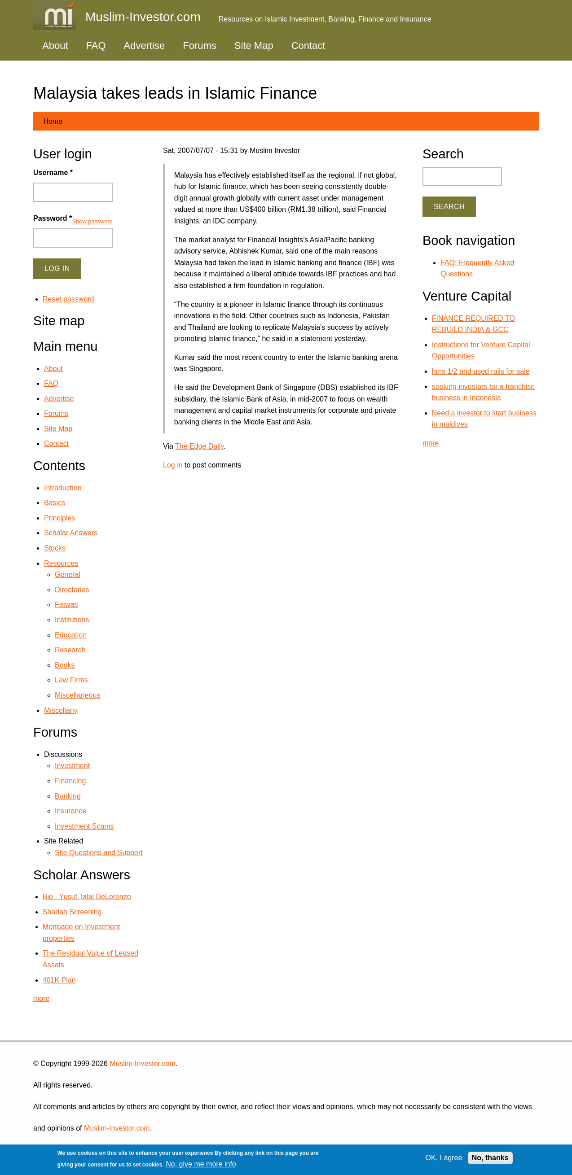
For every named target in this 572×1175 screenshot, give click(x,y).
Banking (68, 796)
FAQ (96, 45)
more (41, 998)
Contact (308, 45)
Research (70, 650)
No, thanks (490, 1158)
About (55, 45)
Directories (72, 590)
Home (52, 121)
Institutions (72, 620)
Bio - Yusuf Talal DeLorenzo (87, 896)
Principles (59, 518)
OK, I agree (444, 1158)
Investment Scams (84, 826)
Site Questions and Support (99, 852)
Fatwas (66, 604)
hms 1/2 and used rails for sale (481, 371)
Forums (199, 45)
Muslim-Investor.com (143, 1063)
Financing (70, 781)
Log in (173, 465)
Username (53, 172)
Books (65, 665)
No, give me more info (201, 1164)
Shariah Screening (72, 912)
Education (71, 635)
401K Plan (59, 980)
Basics (54, 503)
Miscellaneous (77, 695)
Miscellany (61, 710)
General (67, 574)
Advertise (144, 45)
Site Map (253, 45)
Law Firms (71, 680)
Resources (61, 563)
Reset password (68, 299)
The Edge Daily (199, 446)
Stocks (55, 548)
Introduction (63, 488)
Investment (72, 765)
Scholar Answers (70, 533)
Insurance (70, 811)
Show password (92, 221)
